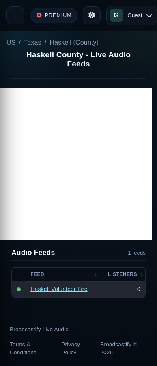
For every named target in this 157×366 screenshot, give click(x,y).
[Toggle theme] (92, 15)
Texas (32, 42)
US (11, 42)
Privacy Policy (70, 348)
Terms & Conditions (23, 348)
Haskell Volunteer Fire (58, 289)
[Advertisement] (76, 164)
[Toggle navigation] (15, 15)
